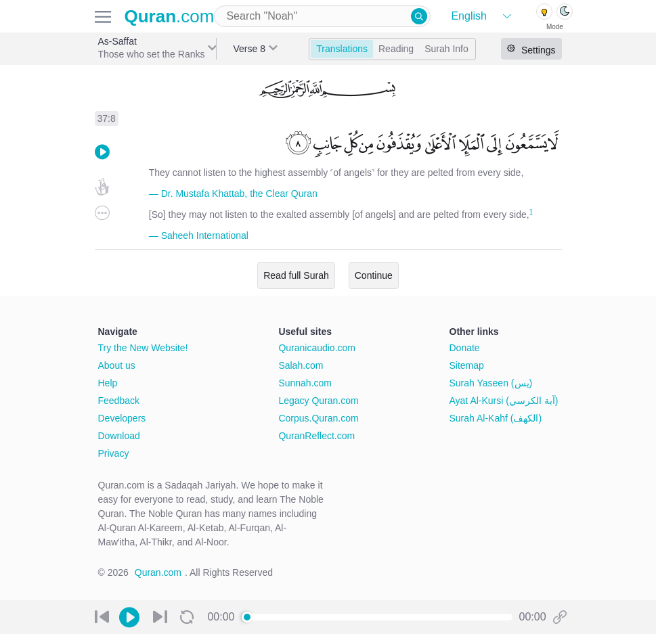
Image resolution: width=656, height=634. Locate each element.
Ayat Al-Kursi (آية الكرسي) (504, 400)
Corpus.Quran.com (318, 418)
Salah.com (300, 365)
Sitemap (467, 365)
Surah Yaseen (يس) (491, 383)
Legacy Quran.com (318, 400)
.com (170, 16)
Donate (465, 347)
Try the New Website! (143, 347)
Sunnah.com (305, 383)
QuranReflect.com (316, 435)
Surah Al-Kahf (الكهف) (496, 418)
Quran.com (158, 572)
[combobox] (322, 16)
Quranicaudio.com (316, 347)
